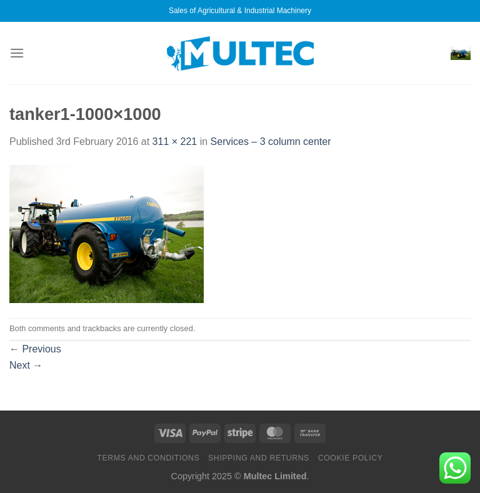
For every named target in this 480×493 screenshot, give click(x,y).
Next (25, 365)
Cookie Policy (350, 458)
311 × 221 (175, 141)
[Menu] (16, 52)
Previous (35, 349)
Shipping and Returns (258, 458)
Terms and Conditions (148, 458)
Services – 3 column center (271, 141)
